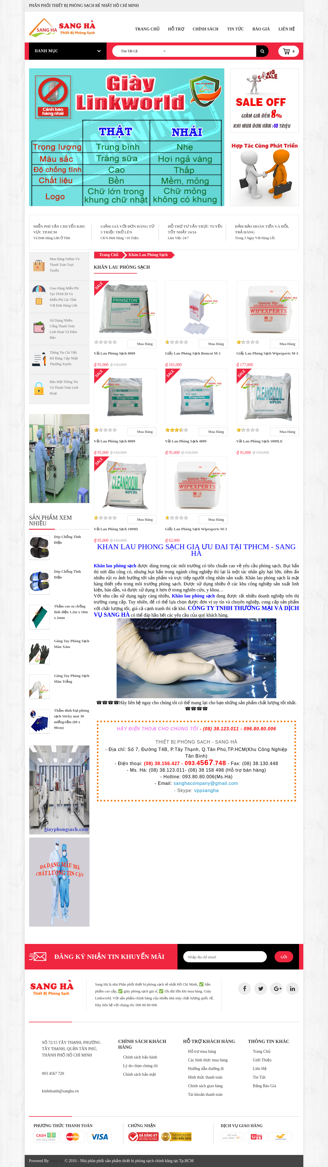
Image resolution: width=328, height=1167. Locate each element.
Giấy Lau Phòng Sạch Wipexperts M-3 (267, 353)
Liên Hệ (286, 29)
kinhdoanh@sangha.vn (60, 1091)
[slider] (105, 342)
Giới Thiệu (262, 1060)
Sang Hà (56, 1161)
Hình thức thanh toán (205, 1077)
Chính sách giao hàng (205, 1086)
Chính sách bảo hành (140, 1057)
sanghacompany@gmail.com (205, 783)
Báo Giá (261, 29)
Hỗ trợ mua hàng (202, 1051)
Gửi (284, 957)
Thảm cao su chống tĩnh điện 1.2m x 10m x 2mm (71, 612)
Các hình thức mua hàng (207, 1060)
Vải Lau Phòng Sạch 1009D (116, 529)
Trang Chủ (147, 29)
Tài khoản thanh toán (205, 1094)
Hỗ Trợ (176, 29)
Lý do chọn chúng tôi (140, 1066)
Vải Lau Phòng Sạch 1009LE (259, 441)
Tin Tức (235, 29)
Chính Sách (206, 29)
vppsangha (206, 790)
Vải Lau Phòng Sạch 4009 (186, 441)
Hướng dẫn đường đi (206, 1069)
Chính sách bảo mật (139, 1074)
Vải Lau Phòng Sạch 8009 (114, 353)
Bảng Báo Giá (264, 1086)
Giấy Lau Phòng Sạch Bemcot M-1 (193, 353)
